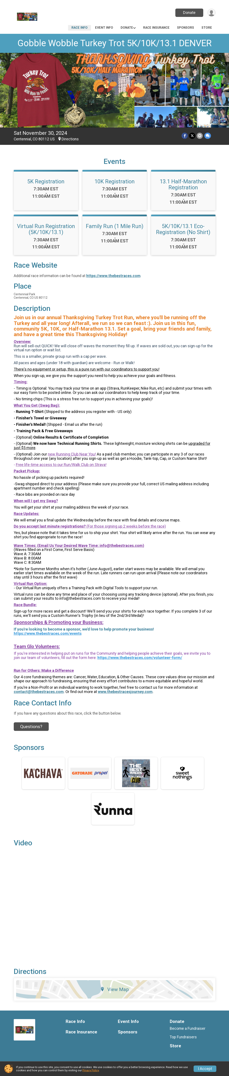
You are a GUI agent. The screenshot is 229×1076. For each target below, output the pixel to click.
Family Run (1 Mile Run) (114, 226)
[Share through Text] (207, 136)
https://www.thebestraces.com (113, 276)
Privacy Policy (90, 1070)
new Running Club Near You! (72, 454)
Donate (189, 12)
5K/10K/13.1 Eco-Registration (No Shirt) (183, 229)
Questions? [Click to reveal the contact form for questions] (31, 726)
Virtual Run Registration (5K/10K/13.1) (46, 229)
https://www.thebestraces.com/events (48, 633)
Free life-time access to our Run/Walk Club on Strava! (61, 464)
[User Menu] (211, 13)
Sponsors (185, 28)
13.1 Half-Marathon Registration (183, 184)
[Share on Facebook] (185, 136)
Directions (70, 139)
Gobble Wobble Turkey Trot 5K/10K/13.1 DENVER (115, 43)
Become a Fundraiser (187, 1028)
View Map (114, 989)
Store (207, 28)
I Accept (205, 1069)
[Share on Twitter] (192, 136)
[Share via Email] (200, 136)
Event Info (104, 28)
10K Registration (114, 181)
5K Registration (45, 181)
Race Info (79, 28)
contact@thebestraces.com (39, 691)
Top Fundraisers (183, 1037)
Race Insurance (156, 28)
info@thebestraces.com (121, 545)
